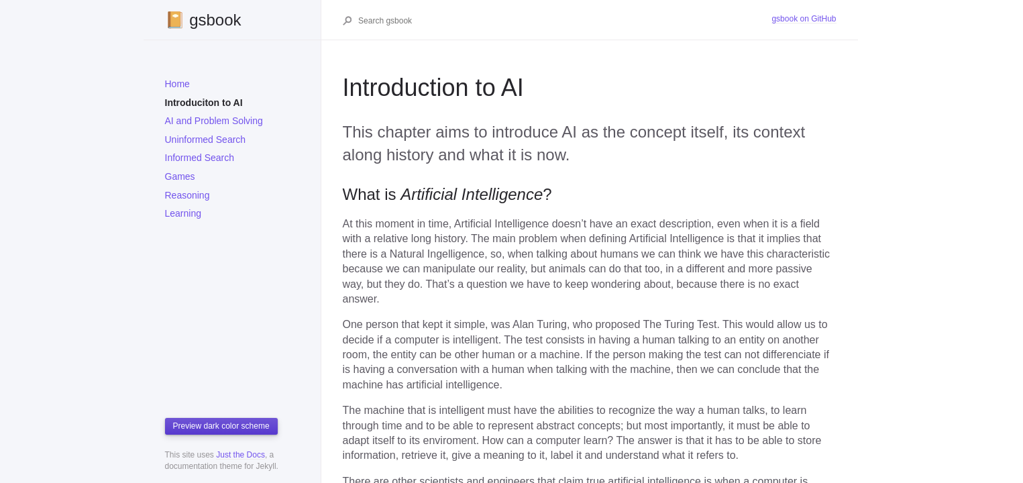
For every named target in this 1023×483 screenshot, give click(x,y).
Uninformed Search (205, 139)
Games (180, 176)
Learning (183, 213)
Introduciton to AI (204, 102)
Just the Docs (240, 455)
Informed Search (200, 157)
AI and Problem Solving (214, 120)
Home (177, 83)
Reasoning (187, 195)
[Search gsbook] (564, 20)
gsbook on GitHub (803, 18)
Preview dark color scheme (221, 426)
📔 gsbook (203, 20)
